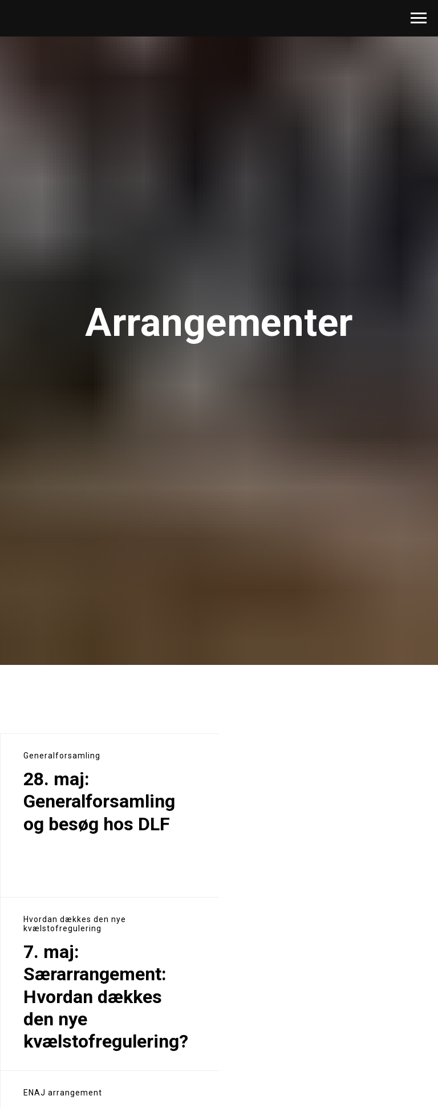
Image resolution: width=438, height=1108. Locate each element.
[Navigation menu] (419, 18)
